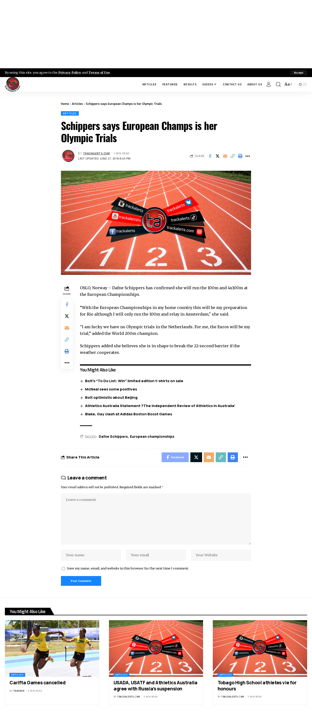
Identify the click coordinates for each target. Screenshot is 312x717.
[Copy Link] (232, 156)
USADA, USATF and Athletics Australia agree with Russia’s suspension (155, 685)
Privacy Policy (69, 72)
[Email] (225, 156)
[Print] (240, 156)
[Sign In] (268, 84)
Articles (77, 103)
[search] (278, 84)
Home (65, 103)
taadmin (19, 691)
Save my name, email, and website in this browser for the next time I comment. (128, 568)
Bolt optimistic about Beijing (111, 397)
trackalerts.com (96, 153)
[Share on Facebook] (209, 156)
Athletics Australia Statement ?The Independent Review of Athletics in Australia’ (160, 405)
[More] (247, 156)
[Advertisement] (156, 34)
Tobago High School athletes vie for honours (257, 685)
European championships (152, 436)
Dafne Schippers (113, 436)
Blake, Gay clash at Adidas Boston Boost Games (128, 414)
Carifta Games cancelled (37, 682)
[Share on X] (217, 156)
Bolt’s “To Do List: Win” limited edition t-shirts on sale (134, 380)
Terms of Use (99, 72)
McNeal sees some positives (111, 389)
